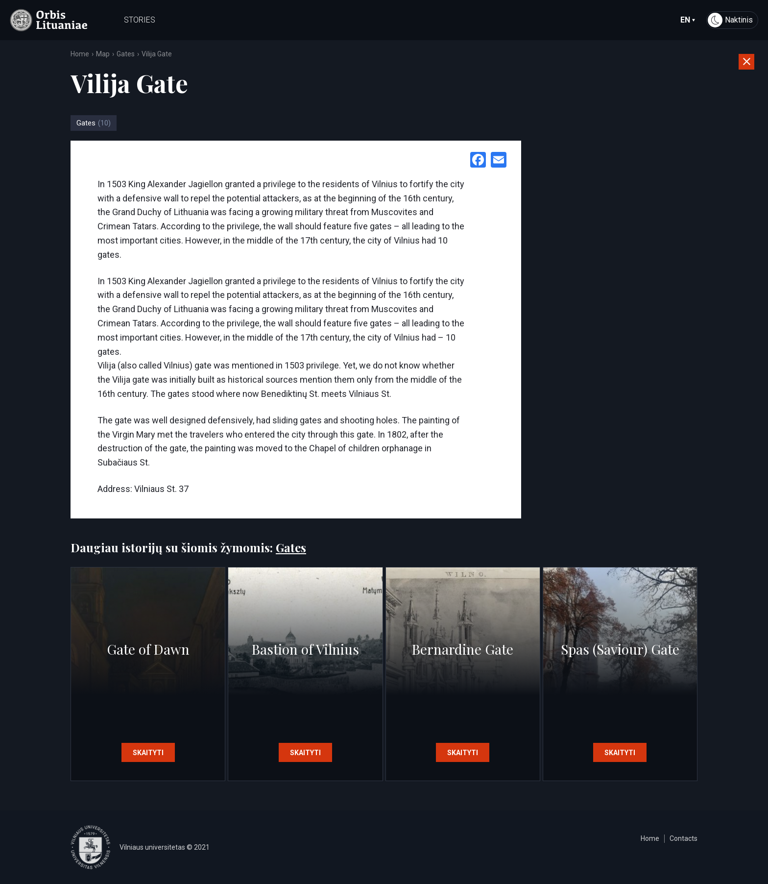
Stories (139, 20)
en (687, 20)
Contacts (683, 838)
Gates (126, 54)
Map (103, 54)
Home (80, 54)
